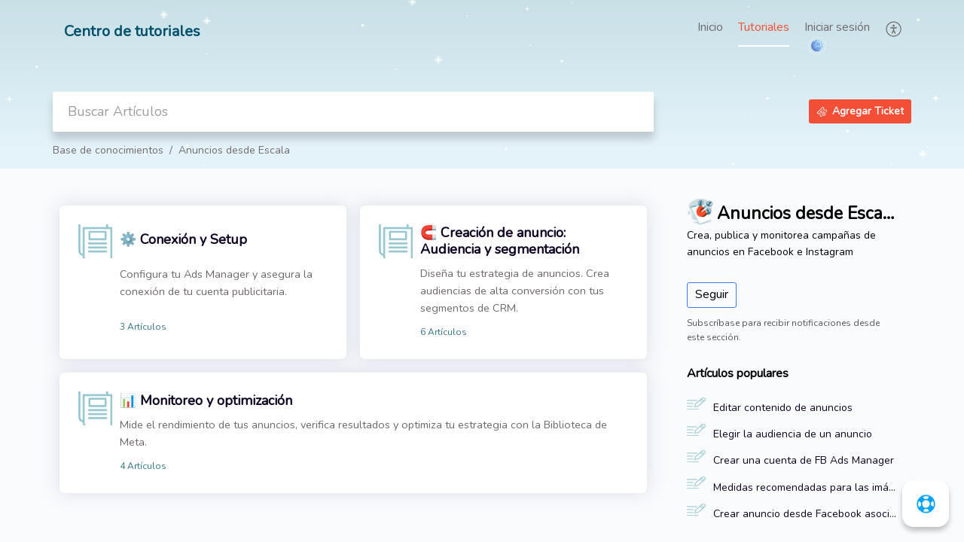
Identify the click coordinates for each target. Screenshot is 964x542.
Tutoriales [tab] (763, 27)
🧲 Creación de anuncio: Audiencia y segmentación (499, 240)
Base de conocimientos (108, 150)
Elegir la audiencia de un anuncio (792, 434)
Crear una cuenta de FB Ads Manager (803, 460)
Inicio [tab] (710, 27)
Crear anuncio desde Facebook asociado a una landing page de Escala (804, 514)
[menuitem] (837, 29)
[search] (353, 112)
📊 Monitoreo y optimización (206, 400)
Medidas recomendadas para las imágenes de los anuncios (804, 487)
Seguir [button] (711, 294)
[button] (894, 28)
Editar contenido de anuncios (783, 407)
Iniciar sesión (837, 27)
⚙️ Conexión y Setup (183, 239)
